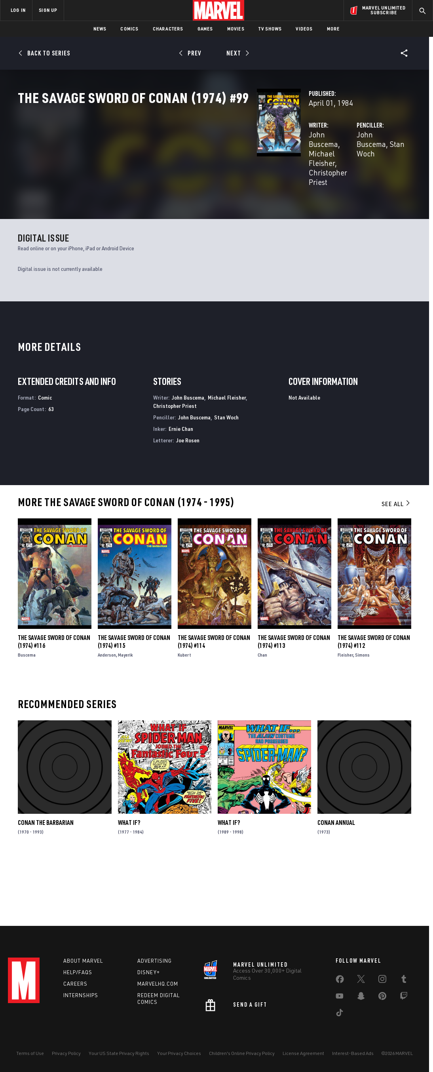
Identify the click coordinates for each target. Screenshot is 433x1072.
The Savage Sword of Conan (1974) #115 (134, 709)
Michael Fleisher (219, 169)
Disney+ (148, 974)
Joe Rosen (187, 507)
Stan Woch (341, 169)
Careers (75, 985)
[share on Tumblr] (404, 982)
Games (205, 29)
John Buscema (164, 169)
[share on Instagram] (382, 982)
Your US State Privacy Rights (119, 1055)
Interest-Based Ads (353, 1055)
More (333, 29)
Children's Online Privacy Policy (242, 1055)
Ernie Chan (181, 495)
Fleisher (345, 722)
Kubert (184, 722)
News (99, 29)
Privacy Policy (66, 1055)
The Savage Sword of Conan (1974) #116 (54, 709)
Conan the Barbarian (46, 890)
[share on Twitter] (361, 982)
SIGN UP (48, 10)
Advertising (154, 962)
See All (396, 571)
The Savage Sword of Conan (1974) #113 (294, 709)
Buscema (27, 722)
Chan (262, 722)
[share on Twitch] (404, 999)
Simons (362, 722)
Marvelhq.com (157, 985)
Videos (304, 29)
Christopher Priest (170, 178)
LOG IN (18, 10)
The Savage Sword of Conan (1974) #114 (214, 709)
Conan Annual (336, 890)
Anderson (107, 722)
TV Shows (270, 29)
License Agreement (303, 1055)
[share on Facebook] (340, 982)
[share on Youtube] (340, 999)
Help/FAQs (77, 974)
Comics (129, 29)
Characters (168, 29)
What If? (129, 890)
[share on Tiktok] (340, 1016)
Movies (235, 29)
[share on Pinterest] (382, 999)
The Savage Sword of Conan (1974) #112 (374, 709)
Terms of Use (30, 1055)
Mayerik (125, 722)
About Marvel (83, 962)
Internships (80, 997)
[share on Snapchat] (361, 999)
